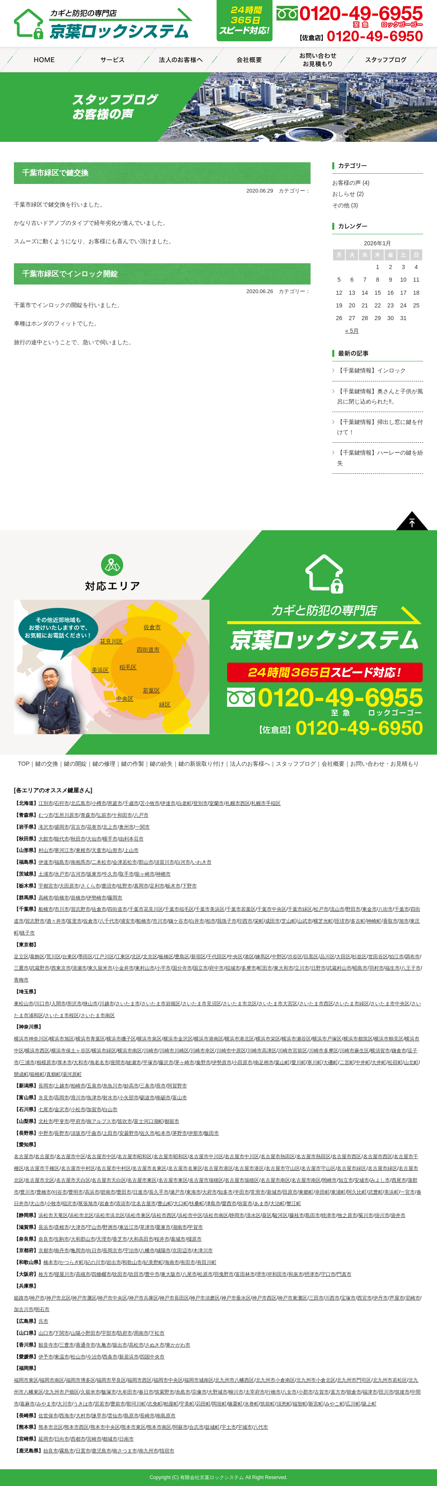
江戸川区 (104, 956)
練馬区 (262, 956)
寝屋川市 (64, 1274)
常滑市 (257, 1192)
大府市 (209, 1192)
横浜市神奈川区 (31, 1039)
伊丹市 (380, 1298)
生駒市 (61, 1239)
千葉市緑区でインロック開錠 (70, 274)
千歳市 (131, 803)
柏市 (211, 921)
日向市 (61, 1439)
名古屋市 (24, 1156)
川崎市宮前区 (292, 1050)
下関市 (61, 1333)
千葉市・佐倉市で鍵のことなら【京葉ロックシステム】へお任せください (104, 24)
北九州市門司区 (354, 1380)
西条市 (110, 1357)
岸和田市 (277, 1274)
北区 (136, 956)
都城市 (110, 1439)
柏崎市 (78, 1086)
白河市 (183, 862)
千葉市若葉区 (241, 909)
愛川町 (298, 1062)
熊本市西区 (76, 1427)
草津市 (147, 1227)
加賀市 (94, 1109)
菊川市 (365, 1215)
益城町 (212, 1427)
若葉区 (151, 690)
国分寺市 (182, 968)
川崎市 (151, 1050)
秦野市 (203, 1062)
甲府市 (78, 1121)
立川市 (302, 968)
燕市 (161, 1086)
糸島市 (183, 1392)
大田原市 (69, 886)
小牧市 (53, 1203)
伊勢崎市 (96, 898)
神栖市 (163, 874)
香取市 (390, 921)
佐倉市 (152, 627)
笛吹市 (124, 1121)
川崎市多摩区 (323, 1050)
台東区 (69, 956)
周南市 (141, 1333)
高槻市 (83, 1274)
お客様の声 (346, 182)
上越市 (61, 1086)
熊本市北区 (50, 1427)
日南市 (126, 1439)
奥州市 (126, 827)
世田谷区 (378, 956)
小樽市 (99, 803)
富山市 (179, 1097)
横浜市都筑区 (358, 1039)
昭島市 (360, 968)
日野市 (318, 968)
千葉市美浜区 (210, 909)
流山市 (337, 909)
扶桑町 (196, 1203)
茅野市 (179, 1133)
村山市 (45, 850)
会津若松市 (125, 862)
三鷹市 (21, 968)
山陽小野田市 (85, 1333)
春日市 (146, 1392)
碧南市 (108, 1192)
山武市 (304, 921)
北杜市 (45, 1121)
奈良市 (45, 1239)
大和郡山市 (83, 1239)
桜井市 (162, 1239)
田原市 (290, 1192)
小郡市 (305, 1392)
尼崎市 (412, 1298)
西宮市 (364, 1298)
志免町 (155, 1404)
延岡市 (45, 1439)
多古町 (358, 921)
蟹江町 (293, 1203)
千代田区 (217, 956)
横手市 (110, 839)
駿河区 (280, 1215)
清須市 (122, 1203)
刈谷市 (59, 1192)
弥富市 (245, 1203)
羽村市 (376, 968)
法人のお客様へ (250, 763)
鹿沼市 (108, 886)
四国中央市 (152, 1357)
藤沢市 (166, 1062)
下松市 (157, 1333)
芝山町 (289, 921)
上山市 (131, 850)
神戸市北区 (58, 1298)
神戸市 (37, 1298)
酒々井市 (56, 921)
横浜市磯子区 (121, 1039)
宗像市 (199, 1392)
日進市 (140, 1192)
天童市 (99, 850)
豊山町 (165, 1203)
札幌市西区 (237, 803)
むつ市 (45, 815)
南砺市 (163, 1097)
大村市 (83, 1416)
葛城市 (178, 1239)
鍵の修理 (103, 763)
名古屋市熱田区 (278, 1156)
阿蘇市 (180, 1427)
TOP (24, 763)
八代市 (260, 1427)
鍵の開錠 (75, 763)
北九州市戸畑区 (62, 1392)
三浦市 (27, 1062)
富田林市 (245, 1274)
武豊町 (375, 1192)
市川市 (61, 909)
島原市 (131, 1416)
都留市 (171, 1121)
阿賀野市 (177, 1086)
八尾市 (189, 1274)
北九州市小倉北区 (316, 1380)
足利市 (157, 886)
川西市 (332, 1298)
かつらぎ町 (71, 1262)
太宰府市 (255, 1392)
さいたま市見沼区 (201, 1003)
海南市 (171, 1262)
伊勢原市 (222, 1062)
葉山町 (282, 1062)
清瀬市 (79, 968)
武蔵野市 (40, 968)
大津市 (78, 1227)
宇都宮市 (48, 886)
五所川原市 (66, 815)
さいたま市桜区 (62, 1015)
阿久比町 (357, 1192)
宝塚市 (348, 1298)
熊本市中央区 (105, 1427)
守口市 (328, 1274)
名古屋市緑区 (351, 1168)
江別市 (45, 803)
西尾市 (399, 1180)
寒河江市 (64, 850)
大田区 (343, 956)
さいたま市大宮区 (277, 1003)
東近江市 (129, 1227)
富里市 (74, 921)
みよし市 (380, 1180)
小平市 (163, 968)
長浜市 (45, 1227)
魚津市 (94, 1097)
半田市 (241, 1192)
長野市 (61, 1133)
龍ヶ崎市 (145, 874)
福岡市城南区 (199, 1380)
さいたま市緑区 (352, 1003)
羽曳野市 (224, 1274)
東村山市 (145, 968)
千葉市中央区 (271, 909)
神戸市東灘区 (292, 1298)
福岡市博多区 (80, 1380)
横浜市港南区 (208, 1039)
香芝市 (120, 1239)
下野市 (189, 886)
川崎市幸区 (202, 1050)
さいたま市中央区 (390, 1003)
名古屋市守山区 (283, 1168)
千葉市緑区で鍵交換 (55, 173)
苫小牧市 (150, 803)
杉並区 (359, 956)
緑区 (165, 704)
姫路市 (21, 1298)
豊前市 (117, 1404)
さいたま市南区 (98, 1015)
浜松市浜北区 (110, 1215)
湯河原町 (72, 1074)
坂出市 (120, 1345)
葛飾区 (37, 956)
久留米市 (90, 1392)
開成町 (21, 1074)
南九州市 (148, 1451)
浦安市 (127, 921)
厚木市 (64, 1062)
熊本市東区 (133, 1427)
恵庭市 (115, 803)
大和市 (80, 1062)
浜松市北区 (81, 1215)
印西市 (245, 921)
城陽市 (163, 1250)
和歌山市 (132, 1262)
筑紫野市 (164, 1392)
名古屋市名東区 (149, 1168)
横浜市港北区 (239, 1039)
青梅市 (21, 980)
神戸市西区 (264, 1298)
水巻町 (251, 1404)
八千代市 (109, 921)
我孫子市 (227, 921)
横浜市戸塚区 (327, 1039)
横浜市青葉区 (90, 1039)
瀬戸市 (177, 1192)
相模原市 (46, 1062)
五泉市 (94, 1086)
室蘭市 (216, 803)
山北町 (411, 1062)
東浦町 (338, 1192)
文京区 (150, 956)
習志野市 (80, 909)
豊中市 (152, 1274)
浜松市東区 (138, 1215)
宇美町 (187, 1404)
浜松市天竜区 (53, 1215)
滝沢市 (45, 827)
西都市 (78, 1439)
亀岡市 (78, 1250)
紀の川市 (95, 1262)
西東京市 (61, 968)
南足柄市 (264, 1062)
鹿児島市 (101, 1451)
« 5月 (351, 330)
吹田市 (120, 1274)
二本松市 (101, 862)
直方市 (338, 1392)
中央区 (124, 698)
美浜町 (391, 1192)
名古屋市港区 (218, 1168)
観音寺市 (48, 1345)
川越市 (106, 1003)
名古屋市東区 (142, 1180)
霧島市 (66, 1451)
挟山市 (90, 1003)
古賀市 (321, 1392)
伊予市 (45, 1357)
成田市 (272, 921)
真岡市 (141, 886)
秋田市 (78, 839)
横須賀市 (380, 1050)
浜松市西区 (164, 1215)
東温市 (61, 1357)
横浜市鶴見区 (388, 1039)
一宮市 (407, 1192)
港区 (249, 956)
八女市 (289, 1392)
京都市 (45, 1250)
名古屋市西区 (346, 1156)
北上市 (110, 827)
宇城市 (244, 1427)
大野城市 (218, 1392)
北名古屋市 (143, 1203)
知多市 (225, 1192)
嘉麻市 (27, 1404)
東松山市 (24, 1003)
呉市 (43, 1321)
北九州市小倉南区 (275, 1380)
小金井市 (124, 968)
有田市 (187, 1262)
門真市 (344, 1274)
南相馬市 (80, 862)
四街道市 (148, 649)
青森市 (88, 815)
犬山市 (37, 1203)
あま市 (261, 1203)
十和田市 (122, 815)
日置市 (83, 1451)
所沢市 (74, 1003)
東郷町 (306, 1192)
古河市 (78, 874)
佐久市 (147, 1133)
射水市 (110, 1097)
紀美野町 (153, 1262)
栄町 (259, 921)
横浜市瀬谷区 (296, 1039)
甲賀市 (195, 1227)
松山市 (78, 1357)
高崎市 (45, 898)
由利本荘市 (131, 839)
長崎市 (147, 1416)
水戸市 (61, 874)
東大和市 (283, 968)
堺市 (261, 1274)
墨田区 (85, 956)
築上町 (369, 1404)
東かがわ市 (178, 1345)
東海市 (193, 1192)
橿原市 (194, 1239)
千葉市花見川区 (146, 909)
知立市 (345, 1180)
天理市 (104, 1239)
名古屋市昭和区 (134, 1156)
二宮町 (347, 1062)
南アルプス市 (101, 1121)
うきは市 (83, 1404)
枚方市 (45, 1274)
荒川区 (53, 956)
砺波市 (147, 1097)
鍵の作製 (132, 763)
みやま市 (46, 1404)
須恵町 (284, 1404)
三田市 (316, 1298)
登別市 (200, 803)
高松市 (136, 1345)
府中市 (216, 968)
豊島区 (182, 956)
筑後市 (402, 1392)
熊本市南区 (159, 1427)
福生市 (392, 968)
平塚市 (150, 1062)
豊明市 (75, 1192)
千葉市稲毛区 (179, 909)
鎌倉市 (399, 1050)
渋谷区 (295, 956)
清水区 (253, 1215)
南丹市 (61, 1250)
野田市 (353, 909)
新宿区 (198, 956)
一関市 (142, 827)
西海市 (66, 1416)
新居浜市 (129, 1357)
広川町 (353, 1404)
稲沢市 (69, 1203)
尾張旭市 (88, 1203)
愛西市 (229, 1203)
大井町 (379, 1062)
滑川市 (78, 1097)
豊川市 (27, 1192)
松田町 (395, 1062)
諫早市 (99, 1416)
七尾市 (45, 1109)
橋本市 (50, 1262)
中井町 (363, 1062)
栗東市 (163, 1227)
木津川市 (203, 1250)
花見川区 (111, 641)
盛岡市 (61, 827)
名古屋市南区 (275, 1180)
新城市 (274, 1192)
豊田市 (124, 1192)
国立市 (200, 968)
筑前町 (267, 1404)
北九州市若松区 (390, 1380)
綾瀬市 (133, 1062)
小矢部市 (129, 1097)
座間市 (117, 1062)
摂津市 (311, 1274)
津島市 (213, 1203)
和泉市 (295, 1274)
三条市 (147, 1086)
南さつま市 (125, 1451)
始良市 (50, 1451)
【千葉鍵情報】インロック (371, 370)
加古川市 (24, 1309)
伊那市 (195, 1133)
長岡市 (45, 1086)
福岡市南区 (52, 1380)
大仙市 (94, 839)
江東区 (122, 956)
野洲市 (110, 1227)
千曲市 (94, 1133)
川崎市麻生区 (354, 1050)
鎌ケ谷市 (178, 921)
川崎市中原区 (231, 1050)
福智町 (300, 1404)
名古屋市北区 (39, 1180)
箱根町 (37, 1074)
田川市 (386, 1392)
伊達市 (168, 803)
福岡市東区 (26, 1380)
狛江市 (396, 956)
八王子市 (411, 968)
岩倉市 (106, 1203)
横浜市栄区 (268, 1039)
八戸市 (141, 815)
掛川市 (382, 1215)
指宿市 (167, 1451)
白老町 (184, 803)
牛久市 (110, 874)
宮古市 (78, 827)
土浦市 (45, 874)
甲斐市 (61, 1121)
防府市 (124, 1333)
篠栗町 (235, 1404)
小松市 (78, 1109)
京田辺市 (182, 1250)
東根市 (83, 850)
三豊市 (66, 1345)
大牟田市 (127, 1392)
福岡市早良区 (111, 1380)
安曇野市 (129, 1133)
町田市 (264, 968)
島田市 (312, 1215)
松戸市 (321, 909)
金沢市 (61, 1109)
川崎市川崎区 (174, 1050)
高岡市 (61, 1097)
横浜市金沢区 (178, 1039)
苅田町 (203, 1404)
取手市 (126, 874)
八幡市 (147, 1250)
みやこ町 (335, 1404)
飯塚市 (108, 1392)
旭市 (404, 921)
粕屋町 (171, 1404)
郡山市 (146, 862)
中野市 (45, 1133)
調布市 (412, 956)
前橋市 (61, 898)
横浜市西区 (37, 1050)
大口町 (180, 1203)
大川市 (64, 1404)
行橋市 (273, 1392)
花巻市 (94, 827)
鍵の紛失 (161, 763)
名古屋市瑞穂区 (206, 1180)
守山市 (94, 1227)
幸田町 (322, 1192)
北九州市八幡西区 (234, 1380)
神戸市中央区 (112, 1298)
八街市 (385, 909)
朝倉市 (354, 1392)
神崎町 (374, 921)
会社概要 (333, 763)
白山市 (110, 1109)
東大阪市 (170, 1274)
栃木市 (173, 886)
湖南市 (179, 1227)
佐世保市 (48, 1416)
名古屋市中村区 (78, 1168)
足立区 (21, 956)
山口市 (45, 1333)
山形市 (115, 850)
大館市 (45, 839)
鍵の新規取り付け (201, 763)
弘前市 (104, 815)
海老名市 (99, 1062)
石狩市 (61, 803)
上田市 (110, 1133)
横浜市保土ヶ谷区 (70, 1050)
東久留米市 (100, 968)
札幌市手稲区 (266, 803)
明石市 (42, 1309)
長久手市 (159, 1192)
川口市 (42, 1003)
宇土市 (228, 1427)
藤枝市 (296, 1215)
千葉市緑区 (300, 909)
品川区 (327, 956)
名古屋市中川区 (206, 1156)
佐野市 (124, 886)
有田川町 (206, 1262)
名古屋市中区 (71, 1156)
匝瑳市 (342, 921)
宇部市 (108, 1333)
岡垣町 (219, 1404)
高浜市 (92, 1192)
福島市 (61, 862)
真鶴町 (53, 1074)
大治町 (277, 1203)
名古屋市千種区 (42, 1168)
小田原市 (242, 1062)
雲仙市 (115, 1416)
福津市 (370, 1392)
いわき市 (202, 862)
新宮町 (316, 1404)
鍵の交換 (46, 763)
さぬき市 (154, 1345)
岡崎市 (329, 1180)
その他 (340, 205)
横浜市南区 (129, 1050)
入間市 (58, 1003)
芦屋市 (397, 1298)
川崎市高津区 (262, 1050)
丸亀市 (104, 1345)
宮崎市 (94, 1439)
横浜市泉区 (149, 1039)
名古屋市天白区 (73, 1180)
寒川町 (314, 1062)
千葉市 (401, 909)
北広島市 (80, 803)
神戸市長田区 (174, 1298)
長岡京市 (112, 1250)
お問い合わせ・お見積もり (384, 763)
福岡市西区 (139, 1380)
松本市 (163, 1133)
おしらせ (343, 194)
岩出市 (113, 1262)
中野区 (279, 956)
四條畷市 (101, 1274)
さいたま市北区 (240, 1003)
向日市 (94, 1250)
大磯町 (330, 1062)
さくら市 (90, 886)
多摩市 (248, 968)
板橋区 (166, 956)
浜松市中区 (190, 1215)
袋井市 (398, 1215)
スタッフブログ (296, 763)
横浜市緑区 (104, 1050)
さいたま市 (127, 1003)
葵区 (267, 1215)
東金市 (369, 909)
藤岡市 (115, 898)
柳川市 (236, 1392)
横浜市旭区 (62, 1039)
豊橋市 (43, 1192)
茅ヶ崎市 (184, 1062)
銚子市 (27, 933)
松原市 (205, 1274)
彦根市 (61, 1227)
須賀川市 (164, 862)
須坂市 (78, 1133)
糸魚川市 (112, 1086)
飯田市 (211, 1133)
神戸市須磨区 (205, 1298)
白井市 (196, 921)
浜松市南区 (216, 1215)
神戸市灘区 (84, 1298)
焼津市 (328, 1215)
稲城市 (232, 968)
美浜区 (100, 670)
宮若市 (102, 1404)
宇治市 (131, 1250)
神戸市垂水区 (236, 1298)
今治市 (94, 1357)
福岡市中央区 (168, 1380)
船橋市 (45, 909)
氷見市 (45, 1097)
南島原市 (166, 1416)
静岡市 (237, 1215)
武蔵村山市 (339, 968)
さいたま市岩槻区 (160, 1003)
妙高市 (131, 1086)
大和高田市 (141, 1239)
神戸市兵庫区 (143, 1298)
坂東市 (94, 874)
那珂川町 (136, 1404)
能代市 (61, 839)
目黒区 (311, 956)
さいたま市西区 (316, 1003)
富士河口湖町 (148, 1121)
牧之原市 (347, 1215)
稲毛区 (128, 667)
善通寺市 (85, 1345)
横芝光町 (323, 921)
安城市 (361, 1180)
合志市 (196, 1427)
